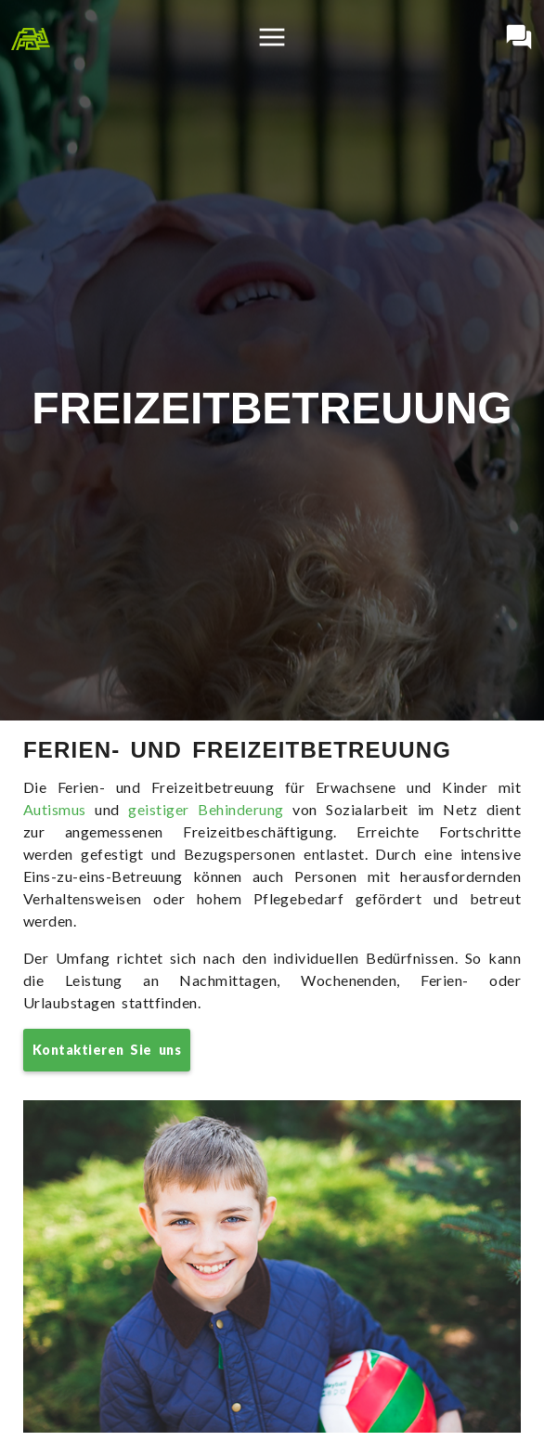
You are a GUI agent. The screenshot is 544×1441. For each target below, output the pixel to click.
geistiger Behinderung (205, 809)
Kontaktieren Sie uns (106, 1050)
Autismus (54, 809)
